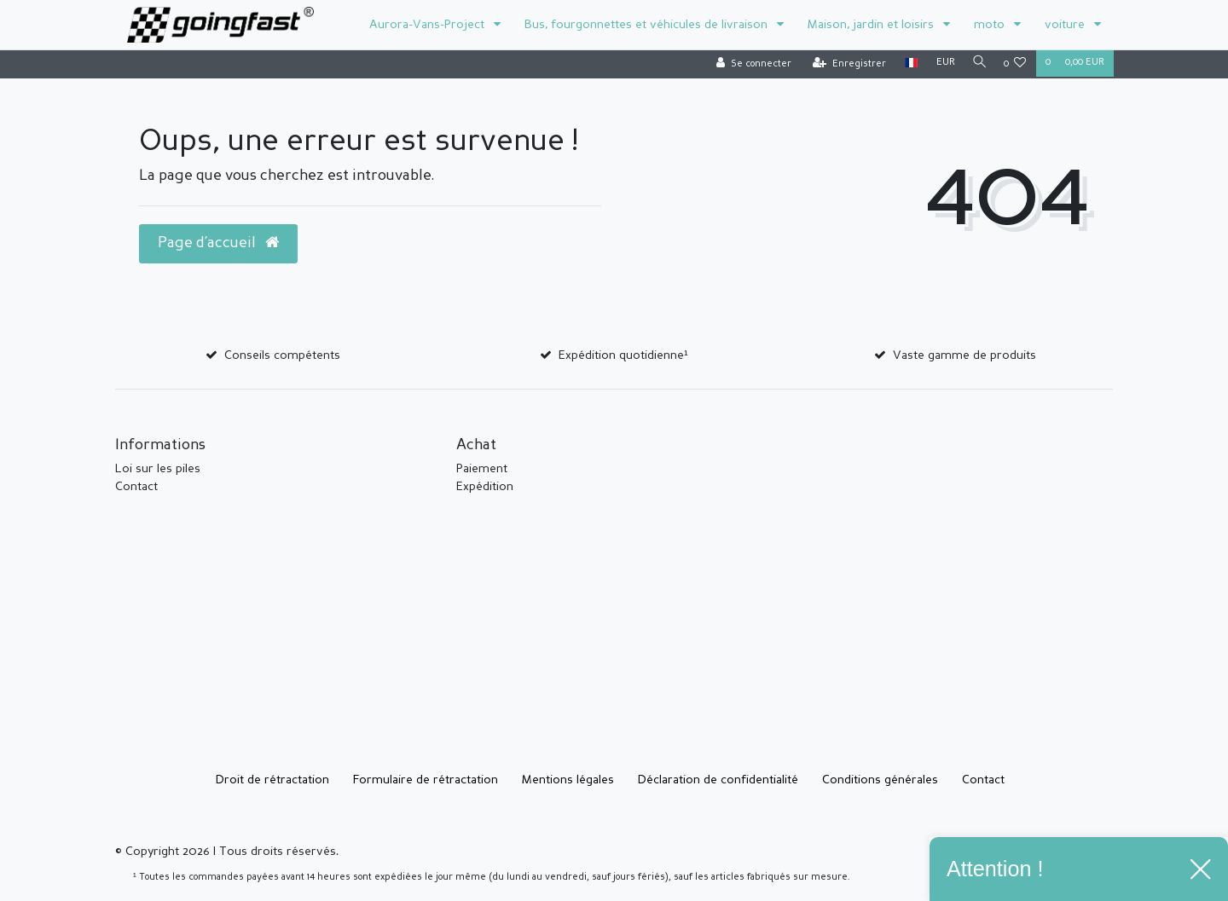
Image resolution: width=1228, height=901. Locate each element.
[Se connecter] (749, 64)
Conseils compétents (282, 355)
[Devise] (940, 63)
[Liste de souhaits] (1015, 64)
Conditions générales (880, 780)
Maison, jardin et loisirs (872, 25)
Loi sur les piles (157, 469)
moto (991, 25)
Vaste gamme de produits (964, 355)
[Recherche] (977, 63)
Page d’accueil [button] (218, 243)
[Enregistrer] (844, 64)
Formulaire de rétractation (425, 780)
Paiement (481, 469)
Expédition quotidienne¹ (623, 355)
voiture (1066, 25)
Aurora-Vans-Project (428, 25)
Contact (136, 487)
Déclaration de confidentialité (718, 780)
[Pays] (906, 63)
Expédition (484, 487)
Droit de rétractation (272, 780)
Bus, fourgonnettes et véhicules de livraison (647, 25)
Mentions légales (568, 780)
